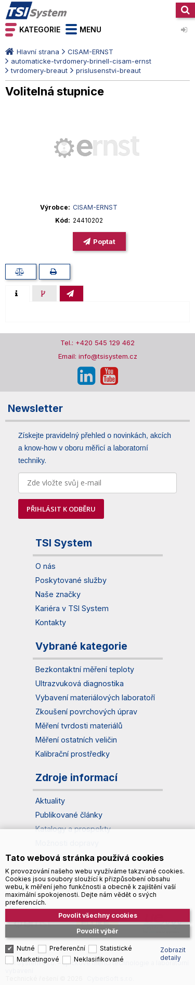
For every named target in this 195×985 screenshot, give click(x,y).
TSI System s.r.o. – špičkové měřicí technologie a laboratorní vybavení (36, 10)
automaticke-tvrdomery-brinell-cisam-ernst (81, 61)
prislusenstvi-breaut (108, 70)
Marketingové (38, 955)
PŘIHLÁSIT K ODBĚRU (61, 509)
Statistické (116, 944)
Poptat (104, 241)
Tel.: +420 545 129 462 (97, 342)
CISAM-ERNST (90, 51)
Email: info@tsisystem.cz (97, 356)
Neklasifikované (99, 955)
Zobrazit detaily (173, 949)
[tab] (17, 293)
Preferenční (67, 944)
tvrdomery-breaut (39, 70)
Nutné (26, 944)
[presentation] (17, 293)
